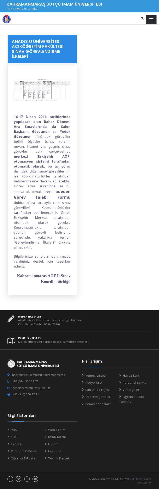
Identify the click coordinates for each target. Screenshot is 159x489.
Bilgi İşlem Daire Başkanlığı (141, 481)
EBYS (15, 437)
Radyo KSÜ (94, 382)
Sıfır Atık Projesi (98, 390)
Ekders (16, 444)
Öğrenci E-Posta (23, 458)
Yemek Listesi (96, 375)
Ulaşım (53, 444)
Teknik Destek (59, 458)
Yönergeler (131, 390)
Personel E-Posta (24, 451)
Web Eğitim (57, 430)
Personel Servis (134, 382)
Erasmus (54, 451)
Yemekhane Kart (98, 404)
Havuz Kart (131, 375)
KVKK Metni (57, 437)
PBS (14, 430)
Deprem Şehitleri (99, 397)
